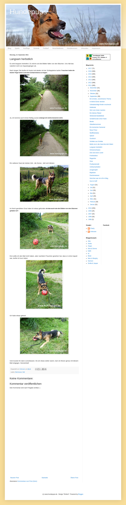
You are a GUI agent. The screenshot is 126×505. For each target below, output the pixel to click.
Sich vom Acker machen (97, 110)
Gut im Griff (93, 181)
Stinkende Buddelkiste (97, 116)
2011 (90, 85)
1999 (90, 217)
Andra (90, 243)
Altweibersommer (95, 124)
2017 (90, 68)
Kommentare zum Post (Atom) (27, 481)
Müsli (89, 256)
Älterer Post (74, 478)
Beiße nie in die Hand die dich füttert (101, 144)
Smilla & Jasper (93, 263)
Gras (91, 161)
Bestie (92, 121)
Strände (36, 48)
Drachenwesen (94, 175)
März (92, 199)
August (92, 185)
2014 (90, 77)
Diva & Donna (92, 248)
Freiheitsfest (94, 155)
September (94, 96)
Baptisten (93, 172)
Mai (91, 193)
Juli (91, 187)
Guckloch (93, 138)
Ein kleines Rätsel (95, 113)
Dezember (93, 88)
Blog (9, 48)
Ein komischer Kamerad (97, 127)
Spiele (17, 48)
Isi (88, 253)
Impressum (96, 48)
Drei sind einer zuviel (96, 153)
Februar (92, 202)
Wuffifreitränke (94, 133)
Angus (90, 246)
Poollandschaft (94, 164)
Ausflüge (26, 48)
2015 (90, 74)
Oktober (93, 93)
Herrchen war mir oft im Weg (99, 178)
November (93, 91)
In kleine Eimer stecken (97, 102)
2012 (90, 82)
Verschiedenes (57, 48)
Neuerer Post (14, 478)
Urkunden (84, 48)
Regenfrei (93, 158)
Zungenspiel (94, 170)
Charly (92, 228)
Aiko (89, 241)
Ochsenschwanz (95, 150)
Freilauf (46, 48)
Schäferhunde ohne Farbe (98, 119)
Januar (92, 204)
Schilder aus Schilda (96, 141)
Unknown (93, 231)
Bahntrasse (18, 372)
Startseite (45, 478)
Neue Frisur (93, 130)
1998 (90, 219)
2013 (90, 80)
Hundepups (28, 12)
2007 (90, 214)
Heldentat (93, 107)
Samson (90, 261)
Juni (91, 190)
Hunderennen (72, 48)
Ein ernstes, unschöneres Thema (100, 99)
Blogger (80, 494)
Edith (89, 251)
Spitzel (92, 136)
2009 (90, 211)
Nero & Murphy (93, 258)
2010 (90, 208)
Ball (24, 372)
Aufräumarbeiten (95, 167)
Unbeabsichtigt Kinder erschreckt (100, 104)
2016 (90, 71)
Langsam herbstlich (96, 147)
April (91, 196)
